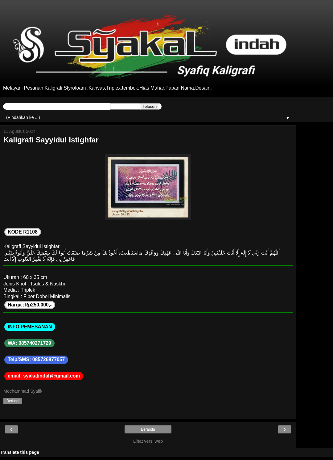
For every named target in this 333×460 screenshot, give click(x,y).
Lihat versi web (148, 441)
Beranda (148, 429)
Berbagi (12, 401)
